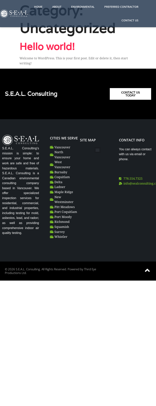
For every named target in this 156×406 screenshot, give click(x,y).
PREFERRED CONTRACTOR (121, 7)
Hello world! (47, 46)
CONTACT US (129, 20)
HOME (38, 7)
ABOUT (56, 7)
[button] (97, 150)
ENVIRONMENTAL (83, 7)
